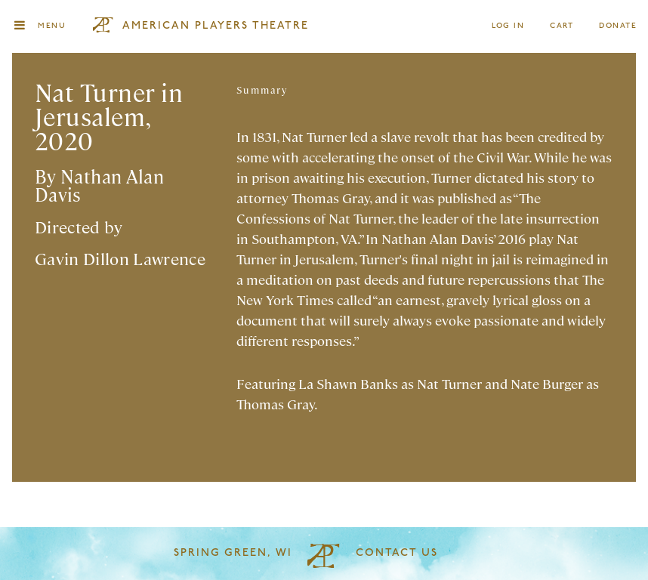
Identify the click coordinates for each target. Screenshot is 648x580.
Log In (508, 26)
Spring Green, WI (233, 553)
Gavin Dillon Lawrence (120, 258)
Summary (262, 89)
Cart (562, 26)
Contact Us (397, 553)
